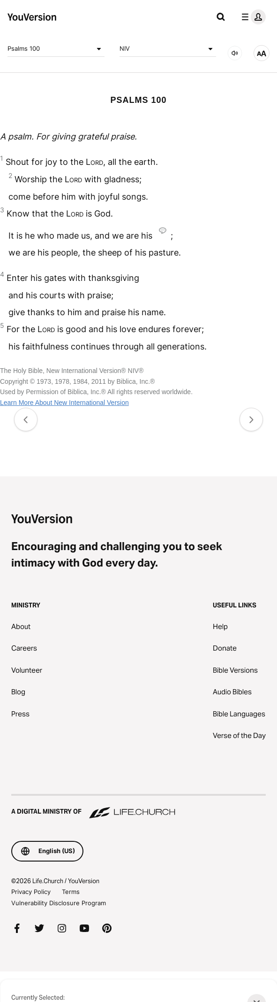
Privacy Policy (31, 891)
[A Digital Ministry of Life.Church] (138, 807)
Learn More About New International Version (64, 402)
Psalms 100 (56, 48)
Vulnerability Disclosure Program (58, 903)
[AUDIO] (234, 53)
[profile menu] (252, 17)
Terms (71, 891)
